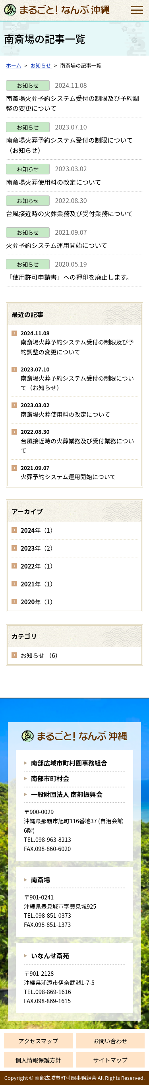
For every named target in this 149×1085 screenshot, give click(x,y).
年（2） (38, 548)
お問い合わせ (110, 1041)
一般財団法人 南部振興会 (67, 794)
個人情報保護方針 (38, 1060)
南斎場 (40, 879)
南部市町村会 (50, 778)
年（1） (38, 530)
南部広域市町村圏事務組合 (69, 763)
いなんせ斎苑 (50, 955)
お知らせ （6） (41, 655)
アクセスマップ (38, 1041)
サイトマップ (110, 1060)
